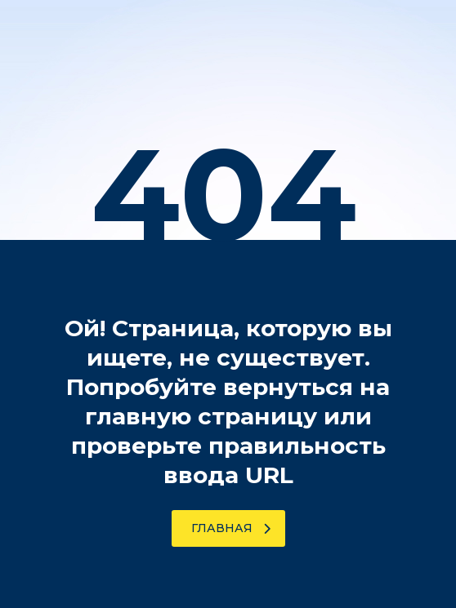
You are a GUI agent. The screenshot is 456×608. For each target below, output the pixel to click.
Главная (230, 528)
